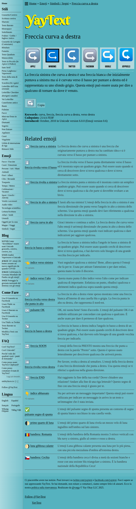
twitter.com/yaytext (82, 480)
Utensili (5, 218)
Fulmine (5, 109)
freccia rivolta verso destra (40, 366)
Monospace (7, 29)
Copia (41, 105)
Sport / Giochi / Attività (8, 196)
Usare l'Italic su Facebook (8, 305)
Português (16, 405)
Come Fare (10, 292)
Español (15, 400)
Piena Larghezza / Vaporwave (9, 72)
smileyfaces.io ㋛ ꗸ (10, 381)
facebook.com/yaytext (106, 480)
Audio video (7, 204)
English (5, 400)
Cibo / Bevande (8, 179)
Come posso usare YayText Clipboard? (10, 363)
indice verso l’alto (40, 278)
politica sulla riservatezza (44, 487)
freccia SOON (38, 345)
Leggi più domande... (14, 377)
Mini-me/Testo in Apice (9, 117)
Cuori (4, 136)
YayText (36, 502)
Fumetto (5, 51)
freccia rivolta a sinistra (43, 182)
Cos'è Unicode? (8, 350)
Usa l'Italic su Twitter (11, 322)
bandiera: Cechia (39, 457)
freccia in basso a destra (38, 331)
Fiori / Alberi (7, 175)
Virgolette (6, 139)
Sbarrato (5, 22)
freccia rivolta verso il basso (41, 167)
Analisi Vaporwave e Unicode (11, 256)
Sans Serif (6, 67)
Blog (5, 235)
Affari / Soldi (7, 215)
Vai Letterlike (7, 99)
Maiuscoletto (7, 58)
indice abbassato (39, 393)
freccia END (37, 377)
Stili (5, 9)
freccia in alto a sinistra (43, 202)
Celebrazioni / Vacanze (8, 190)
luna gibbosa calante (41, 445)
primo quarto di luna (41, 422)
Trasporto (6, 182)
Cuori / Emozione (9, 165)
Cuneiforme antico (10, 102)
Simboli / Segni (8, 229)
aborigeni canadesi (10, 96)
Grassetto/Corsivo (9, 15)
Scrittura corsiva (9, 18)
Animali (5, 172)
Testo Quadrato (8, 54)
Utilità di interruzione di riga (11, 144)
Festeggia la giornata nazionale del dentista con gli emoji (11, 283)
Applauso (6, 132)
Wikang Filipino (5, 410)
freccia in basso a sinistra (39, 247)
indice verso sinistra (41, 262)
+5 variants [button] (29, 268)
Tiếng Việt (16, 410)
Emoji (6, 156)
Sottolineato (7, 32)
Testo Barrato (7, 25)
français (5, 405)
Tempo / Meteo (8, 186)
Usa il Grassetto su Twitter (10, 317)
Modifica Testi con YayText (10, 332)
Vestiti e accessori (9, 201)
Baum (4, 106)
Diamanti (6, 122)
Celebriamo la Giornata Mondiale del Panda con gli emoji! (11, 274)
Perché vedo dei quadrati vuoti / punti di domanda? (11, 356)
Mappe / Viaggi (8, 225)
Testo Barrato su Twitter (9, 326)
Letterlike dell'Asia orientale (10, 87)
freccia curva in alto (41, 222)
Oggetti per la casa (10, 222)
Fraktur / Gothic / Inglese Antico (9, 36)
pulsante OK (37, 309)
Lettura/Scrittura (9, 211)
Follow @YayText (9, 387)
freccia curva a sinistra (43, 146)
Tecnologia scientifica (11, 208)
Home (4, 3)
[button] (26, 4)
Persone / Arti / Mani (11, 168)
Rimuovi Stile (8, 149)
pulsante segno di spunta (39, 414)
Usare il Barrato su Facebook (10, 311)
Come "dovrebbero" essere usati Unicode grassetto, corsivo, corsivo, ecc (10, 246)
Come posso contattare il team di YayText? (10, 371)
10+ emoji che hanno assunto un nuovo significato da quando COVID (11, 265)
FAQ (5, 341)
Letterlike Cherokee (10, 92)
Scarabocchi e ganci (10, 83)
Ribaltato (6, 47)
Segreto (5, 126)
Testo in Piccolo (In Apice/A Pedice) (10, 62)
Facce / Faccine (8, 161)
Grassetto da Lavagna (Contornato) (11, 43)
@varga (76, 487)
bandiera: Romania (41, 434)
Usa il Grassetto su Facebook (10, 299)
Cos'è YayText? (8, 347)
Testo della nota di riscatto (9, 78)
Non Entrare (7, 129)
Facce (4, 113)
